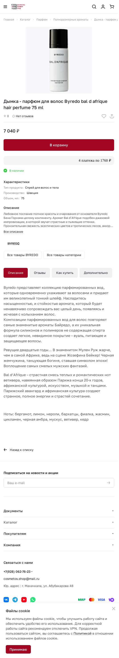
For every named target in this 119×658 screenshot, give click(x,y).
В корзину (59, 145)
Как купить (64, 273)
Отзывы (40, 273)
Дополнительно (96, 273)
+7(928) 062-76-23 (17, 571)
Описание (15, 273)
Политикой (82, 633)
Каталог (10, 522)
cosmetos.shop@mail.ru (21, 579)
